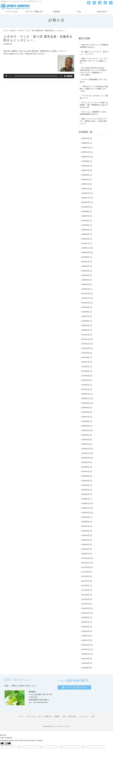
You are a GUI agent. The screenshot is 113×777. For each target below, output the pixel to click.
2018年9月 (85, 517)
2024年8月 (85, 211)
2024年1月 (85, 243)
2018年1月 (85, 554)
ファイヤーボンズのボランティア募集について (94, 97)
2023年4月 (85, 275)
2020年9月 (85, 408)
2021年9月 (85, 353)
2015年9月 (85, 659)
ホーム (6, 30)
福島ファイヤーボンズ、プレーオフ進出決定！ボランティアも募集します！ (94, 61)
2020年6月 (85, 421)
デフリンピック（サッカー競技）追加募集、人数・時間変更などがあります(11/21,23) (94, 105)
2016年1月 (85, 640)
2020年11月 (85, 398)
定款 (93, 716)
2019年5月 (85, 481)
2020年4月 (85, 430)
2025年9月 (85, 161)
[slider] (36, 76)
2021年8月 (85, 357)
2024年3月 (85, 234)
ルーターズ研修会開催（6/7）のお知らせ (93, 80)
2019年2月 (85, 494)
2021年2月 (85, 385)
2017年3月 (85, 595)
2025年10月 (85, 157)
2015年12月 (85, 645)
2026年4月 (85, 138)
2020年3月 (85, 435)
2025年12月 (85, 147)
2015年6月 (85, 668)
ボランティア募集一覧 (34, 11)
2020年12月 (85, 394)
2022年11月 (85, 298)
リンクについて (84, 716)
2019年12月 (85, 449)
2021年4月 (85, 376)
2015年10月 (85, 654)
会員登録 (56, 11)
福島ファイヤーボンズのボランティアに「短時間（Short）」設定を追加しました (94, 121)
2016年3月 (85, 631)
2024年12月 (85, 193)
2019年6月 (85, 476)
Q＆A (79, 11)
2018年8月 (85, 522)
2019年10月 (85, 458)
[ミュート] (65, 76)
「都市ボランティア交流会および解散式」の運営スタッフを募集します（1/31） (94, 88)
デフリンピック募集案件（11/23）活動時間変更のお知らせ (93, 113)
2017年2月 (85, 599)
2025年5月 (85, 175)
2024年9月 (85, 207)
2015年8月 (85, 663)
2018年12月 (85, 503)
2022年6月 (85, 321)
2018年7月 (85, 526)
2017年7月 (85, 581)
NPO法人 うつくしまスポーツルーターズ (58, 726)
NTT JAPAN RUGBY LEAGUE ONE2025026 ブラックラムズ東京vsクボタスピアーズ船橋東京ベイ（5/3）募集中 (93, 71)
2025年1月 (85, 189)
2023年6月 (85, 266)
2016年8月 (85, 617)
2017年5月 (85, 590)
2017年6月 (85, 585)
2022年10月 (85, 303)
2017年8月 (85, 576)
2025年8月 (85, 166)
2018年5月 (85, 535)
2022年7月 (85, 316)
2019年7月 (85, 471)
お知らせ (13, 30)
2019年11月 (85, 453)
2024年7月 (85, 216)
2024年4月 (85, 230)
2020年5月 (85, 426)
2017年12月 (85, 558)
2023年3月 (85, 280)
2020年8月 (85, 412)
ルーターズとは (11, 11)
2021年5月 (85, 371)
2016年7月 (85, 622)
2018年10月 (85, 513)
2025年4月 (85, 179)
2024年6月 (85, 220)
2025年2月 (85, 184)
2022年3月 (85, 330)
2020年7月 (85, 417)
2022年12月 (85, 293)
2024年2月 (85, 239)
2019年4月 (85, 485)
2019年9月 (85, 462)
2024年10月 (85, 202)
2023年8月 (85, 257)
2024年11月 (85, 198)
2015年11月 (85, 649)
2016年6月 (85, 627)
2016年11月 (85, 613)
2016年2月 (85, 636)
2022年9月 (85, 307)
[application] (39, 76)
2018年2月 (85, 549)
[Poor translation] (8, 743)
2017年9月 (85, 572)
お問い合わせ (102, 11)
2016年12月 (85, 608)
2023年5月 (85, 271)
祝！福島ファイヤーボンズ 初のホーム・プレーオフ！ (94, 53)
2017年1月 (85, 604)
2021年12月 (85, 339)
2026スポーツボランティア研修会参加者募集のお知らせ (94, 46)
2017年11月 (85, 563)
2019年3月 (85, 490)
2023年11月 (85, 248)
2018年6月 (85, 531)
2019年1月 (85, 499)
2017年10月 (85, 567)
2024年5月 (85, 225)
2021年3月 (85, 380)
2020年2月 (85, 439)
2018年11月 (85, 508)
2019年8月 (85, 467)
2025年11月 (85, 152)
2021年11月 (85, 344)
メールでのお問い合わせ (74, 687)
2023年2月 (85, 284)
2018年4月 (85, 540)
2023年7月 (85, 261)
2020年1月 (85, 444)
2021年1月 (85, 389)
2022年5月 (85, 325)
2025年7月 (85, 170)
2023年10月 (85, 252)
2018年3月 (85, 544)
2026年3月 (85, 143)
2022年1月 (85, 335)
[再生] (6, 76)
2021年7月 (85, 362)
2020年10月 (85, 403)
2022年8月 (85, 312)
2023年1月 (85, 289)
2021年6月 (85, 367)
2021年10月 (85, 348)
